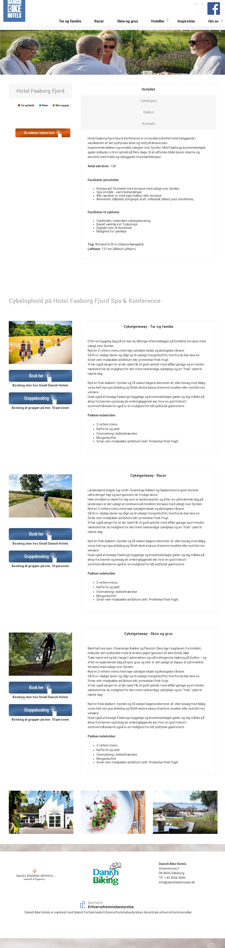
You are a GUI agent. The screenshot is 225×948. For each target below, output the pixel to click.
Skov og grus (127, 28)
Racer (99, 28)
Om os (213, 28)
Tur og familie (70, 28)
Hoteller (157, 28)
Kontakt (148, 133)
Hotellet (148, 99)
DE (202, 4)
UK (196, 4)
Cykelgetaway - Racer (148, 485)
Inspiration (186, 28)
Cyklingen (148, 110)
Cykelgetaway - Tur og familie (148, 336)
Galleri (148, 122)
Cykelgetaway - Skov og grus (148, 643)
